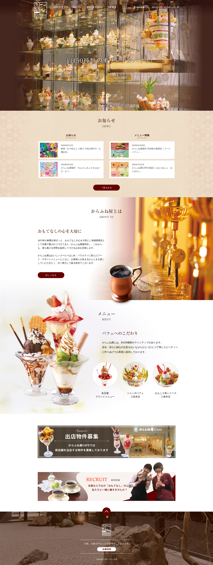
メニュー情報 (142, 135)
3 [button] (111, 106)
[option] (106, 55)
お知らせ (71, 135)
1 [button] (102, 106)
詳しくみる (51, 275)
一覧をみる (106, 187)
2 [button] (106, 106)
